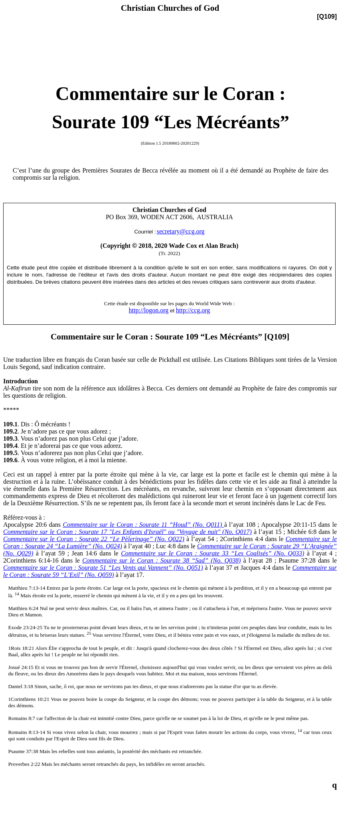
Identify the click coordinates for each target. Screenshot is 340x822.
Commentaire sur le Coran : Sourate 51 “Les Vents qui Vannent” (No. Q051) (103, 567)
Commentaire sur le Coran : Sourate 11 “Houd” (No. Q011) (143, 524)
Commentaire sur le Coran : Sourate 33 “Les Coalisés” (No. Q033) (212, 553)
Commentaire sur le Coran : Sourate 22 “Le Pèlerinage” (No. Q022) (93, 539)
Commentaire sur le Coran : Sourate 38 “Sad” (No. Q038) (161, 560)
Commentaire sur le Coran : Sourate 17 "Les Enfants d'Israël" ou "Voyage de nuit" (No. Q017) (127, 531)
